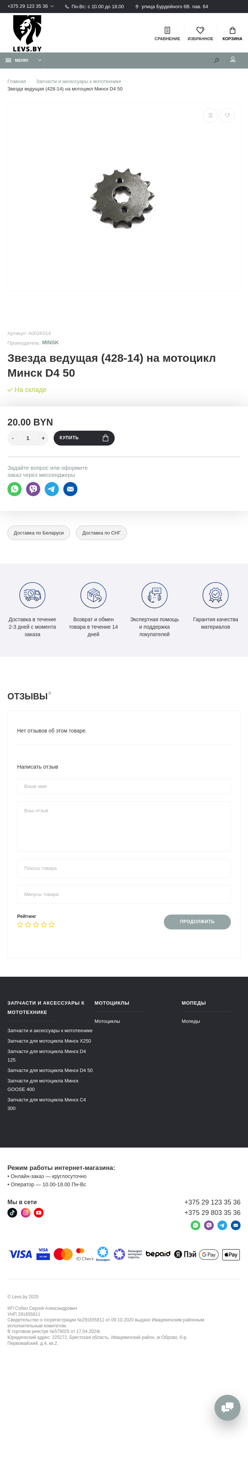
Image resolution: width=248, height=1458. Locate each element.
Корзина (232, 34)
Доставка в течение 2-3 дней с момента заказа (32, 609)
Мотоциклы (107, 1021)
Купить (84, 437)
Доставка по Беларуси (39, 533)
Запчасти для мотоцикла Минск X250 (49, 1041)
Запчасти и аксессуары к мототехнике (50, 1030)
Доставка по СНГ (102, 533)
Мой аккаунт (233, 59)
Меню (17, 60)
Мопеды (191, 1021)
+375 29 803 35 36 (212, 1212)
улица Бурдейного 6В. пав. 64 (171, 6)
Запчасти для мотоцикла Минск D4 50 (50, 1070)
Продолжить (197, 922)
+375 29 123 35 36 (27, 6)
